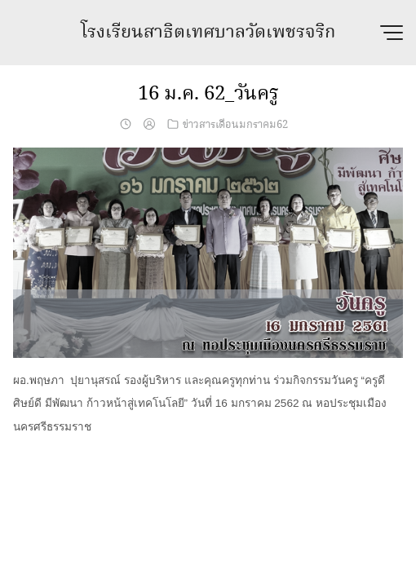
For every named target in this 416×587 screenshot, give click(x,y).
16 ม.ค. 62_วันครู (208, 94)
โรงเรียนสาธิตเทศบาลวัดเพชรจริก (208, 32)
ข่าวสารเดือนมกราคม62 (235, 125)
